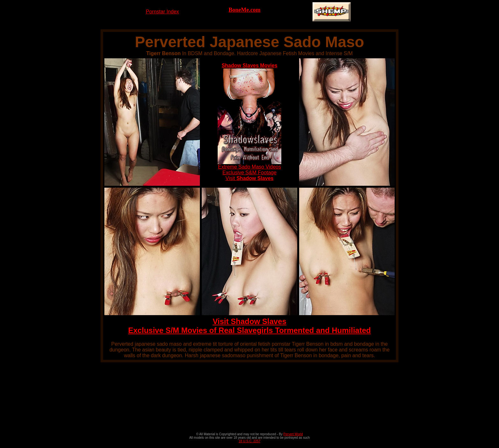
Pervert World (293, 434)
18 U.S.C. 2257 (249, 441)
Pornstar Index (162, 11)
